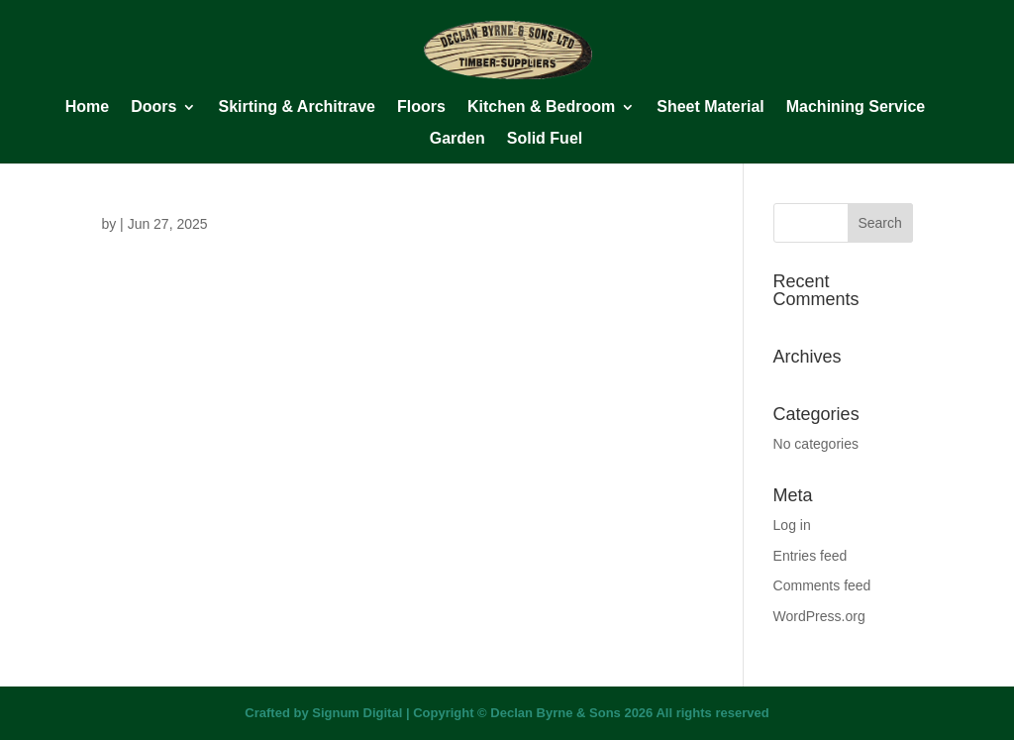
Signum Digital (357, 712)
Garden (457, 139)
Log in (792, 525)
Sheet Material (710, 107)
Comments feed (822, 585)
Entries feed (810, 556)
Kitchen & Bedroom (541, 107)
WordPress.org (819, 616)
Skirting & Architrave (296, 107)
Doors (153, 107)
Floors (421, 107)
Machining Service (856, 107)
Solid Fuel (544, 139)
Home (87, 107)
